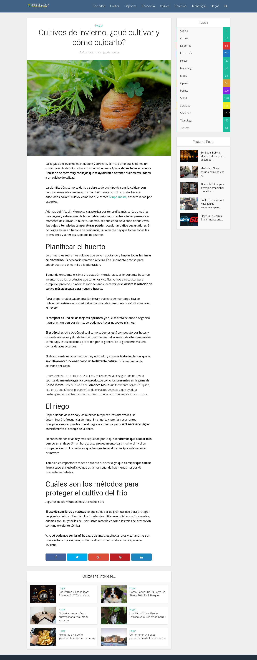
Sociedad (99, 6)
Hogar (215, 6)
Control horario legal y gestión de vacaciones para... (212, 204)
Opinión (164, 6)
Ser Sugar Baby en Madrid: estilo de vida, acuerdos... (213, 156)
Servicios (180, 6)
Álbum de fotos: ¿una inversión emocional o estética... (213, 188)
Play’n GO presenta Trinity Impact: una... (212, 218)
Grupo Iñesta (118, 197)
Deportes (131, 6)
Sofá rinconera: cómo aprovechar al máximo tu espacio (74, 617)
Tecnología (199, 6)
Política (115, 6)
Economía (148, 6)
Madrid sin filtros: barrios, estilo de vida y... (212, 172)
